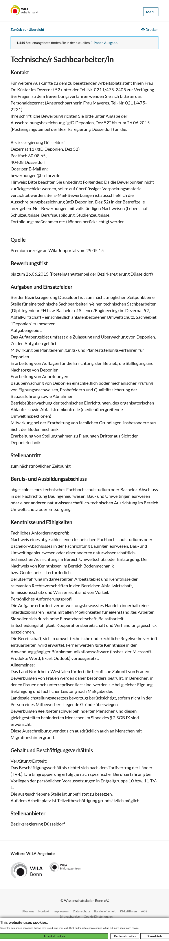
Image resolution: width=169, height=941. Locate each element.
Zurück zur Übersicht (27, 29)
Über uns (28, 911)
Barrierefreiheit (105, 911)
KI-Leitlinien (128, 911)
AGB (144, 911)
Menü (150, 12)
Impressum (61, 911)
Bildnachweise (70, 916)
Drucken (149, 29)
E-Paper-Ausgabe (103, 42)
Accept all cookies (54, 936)
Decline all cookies (125, 936)
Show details (154, 936)
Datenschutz (81, 911)
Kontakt (43, 911)
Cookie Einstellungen (98, 916)
